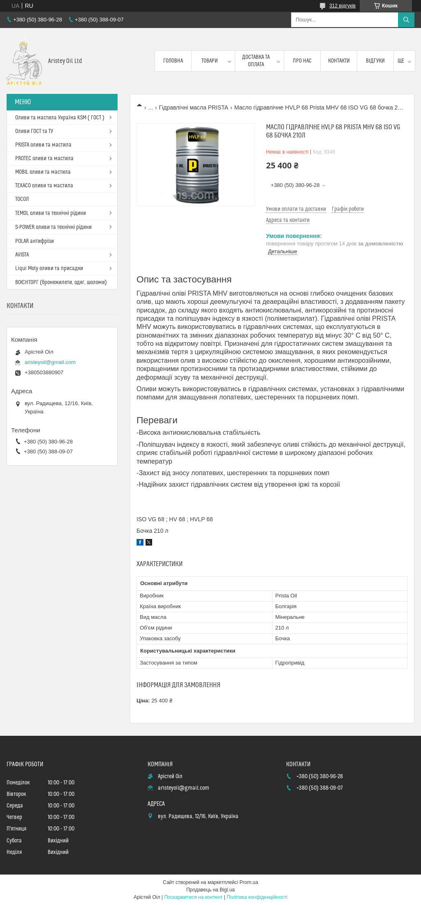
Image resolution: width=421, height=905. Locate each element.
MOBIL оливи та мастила (43, 172)
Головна (173, 61)
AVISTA (22, 255)
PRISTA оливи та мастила (43, 145)
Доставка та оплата (256, 61)
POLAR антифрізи (34, 241)
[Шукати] (406, 19)
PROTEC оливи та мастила (44, 158)
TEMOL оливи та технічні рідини (50, 213)
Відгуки (375, 61)
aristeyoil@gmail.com (50, 362)
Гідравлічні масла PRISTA (194, 107)
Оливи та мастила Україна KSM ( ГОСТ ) (59, 117)
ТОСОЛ (22, 199)
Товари (209, 61)
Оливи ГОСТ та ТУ (34, 131)
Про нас (302, 61)
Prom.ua (249, 882)
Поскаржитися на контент (193, 897)
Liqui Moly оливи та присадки (49, 268)
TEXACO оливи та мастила (44, 185)
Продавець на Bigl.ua (210, 890)
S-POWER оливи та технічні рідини (53, 227)
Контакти (339, 61)
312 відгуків (342, 6)
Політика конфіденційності (257, 897)
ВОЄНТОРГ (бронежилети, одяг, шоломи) (61, 282)
